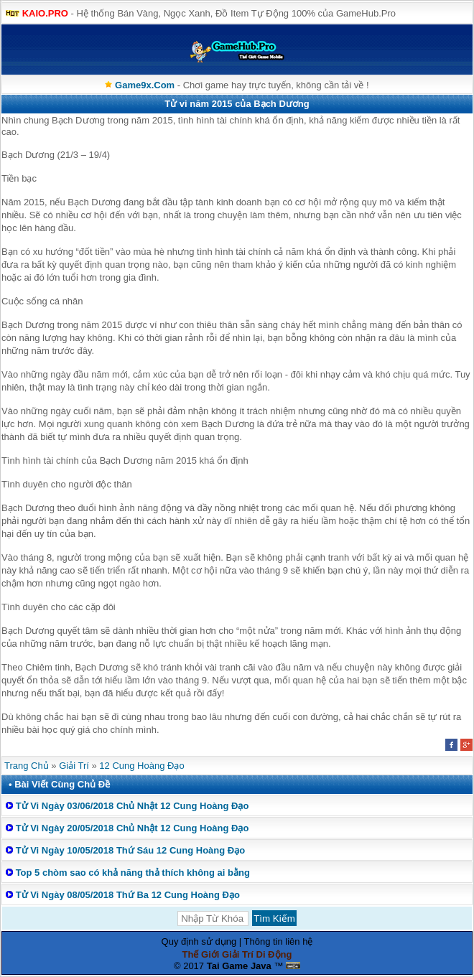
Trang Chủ (26, 765)
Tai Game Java (239, 965)
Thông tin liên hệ (278, 941)
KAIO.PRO (45, 13)
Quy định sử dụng (199, 941)
